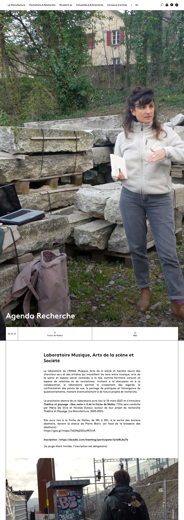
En (137, 5)
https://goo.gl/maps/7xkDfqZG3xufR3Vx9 (69, 430)
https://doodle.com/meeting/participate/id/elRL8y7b (93, 439)
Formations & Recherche (42, 5)
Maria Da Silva (58, 407)
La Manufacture (16, 5)
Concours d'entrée (117, 5)
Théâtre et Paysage (55, 411)
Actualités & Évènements (89, 5)
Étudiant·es (66, 5)
